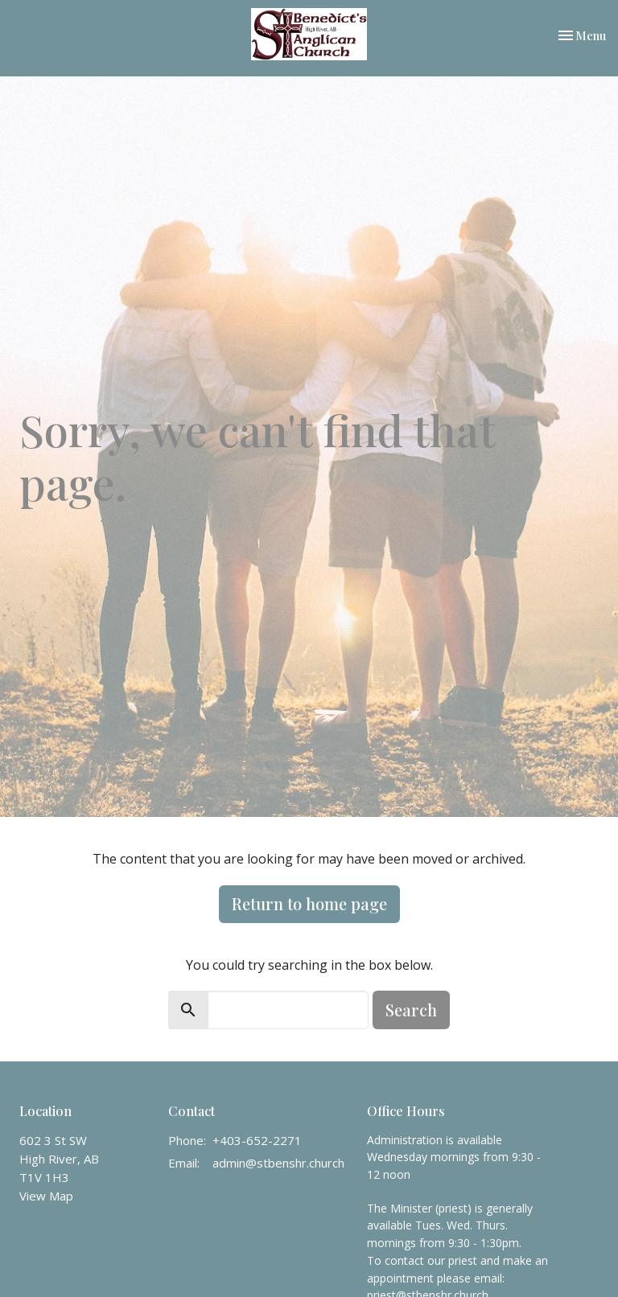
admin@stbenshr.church (278, 1163)
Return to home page (309, 903)
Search (411, 1009)
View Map (46, 1196)
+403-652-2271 (257, 1140)
